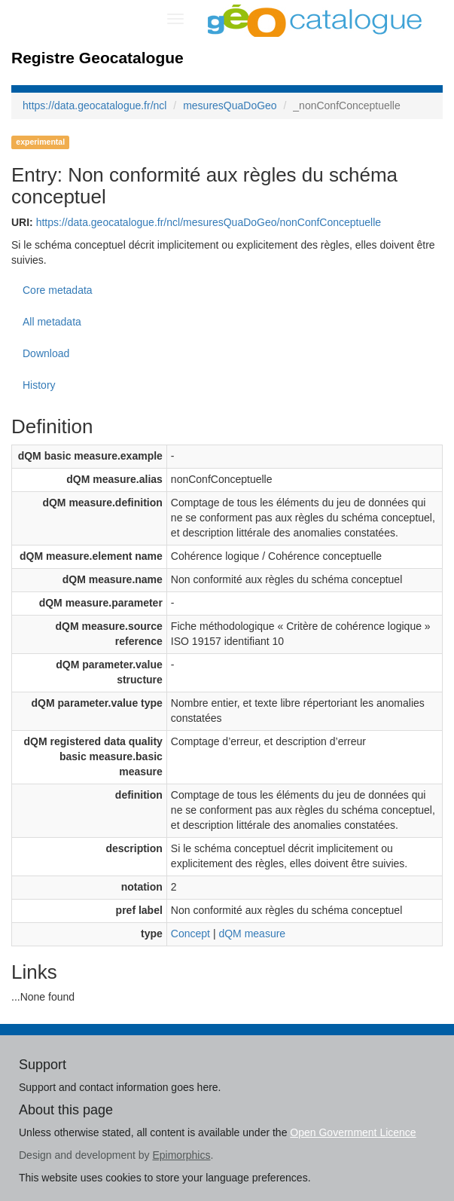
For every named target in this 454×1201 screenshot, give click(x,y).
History (39, 385)
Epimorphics (181, 1155)
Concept (190, 933)
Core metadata (58, 290)
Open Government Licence (353, 1132)
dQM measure (251, 933)
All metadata (52, 322)
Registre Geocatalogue (97, 57)
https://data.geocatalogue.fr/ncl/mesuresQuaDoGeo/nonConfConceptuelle (208, 222)
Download (46, 353)
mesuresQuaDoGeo (230, 105)
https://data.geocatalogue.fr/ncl (94, 105)
